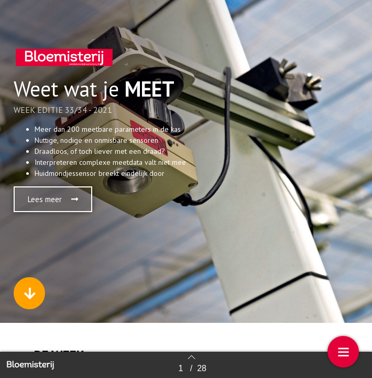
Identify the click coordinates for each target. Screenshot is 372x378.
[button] (53, 199)
